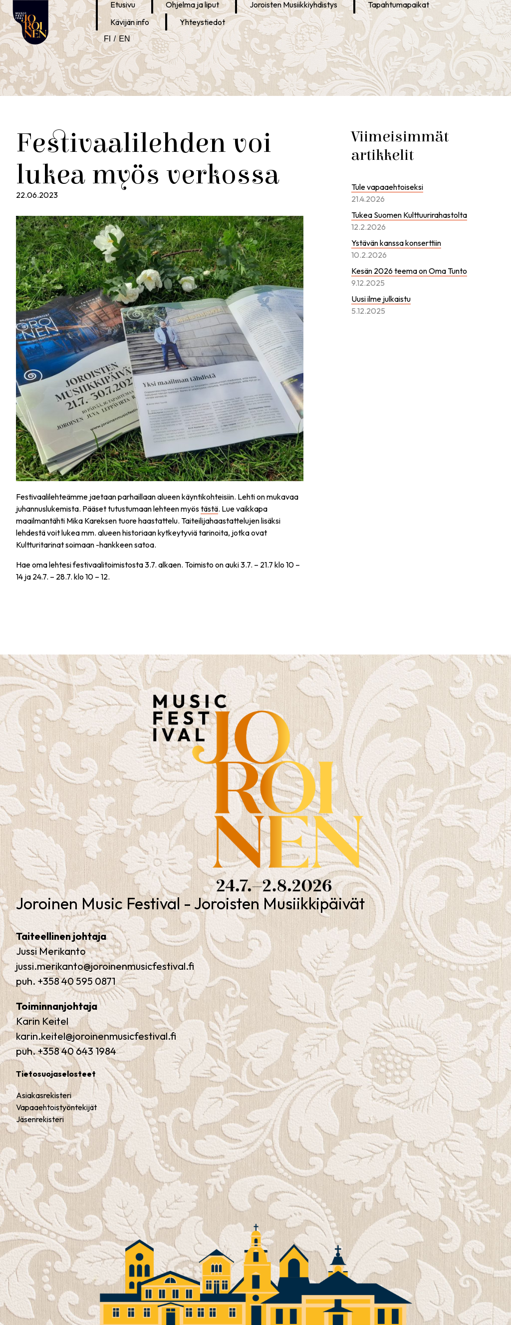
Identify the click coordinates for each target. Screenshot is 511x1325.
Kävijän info (129, 22)
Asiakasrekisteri (43, 1095)
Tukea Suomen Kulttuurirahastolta (409, 215)
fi (107, 38)
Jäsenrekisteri (40, 1119)
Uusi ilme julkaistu (381, 299)
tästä (209, 509)
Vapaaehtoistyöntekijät (56, 1107)
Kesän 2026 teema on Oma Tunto (409, 271)
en (124, 38)
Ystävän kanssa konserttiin (396, 243)
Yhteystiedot (202, 22)
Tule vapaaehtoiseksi (387, 187)
